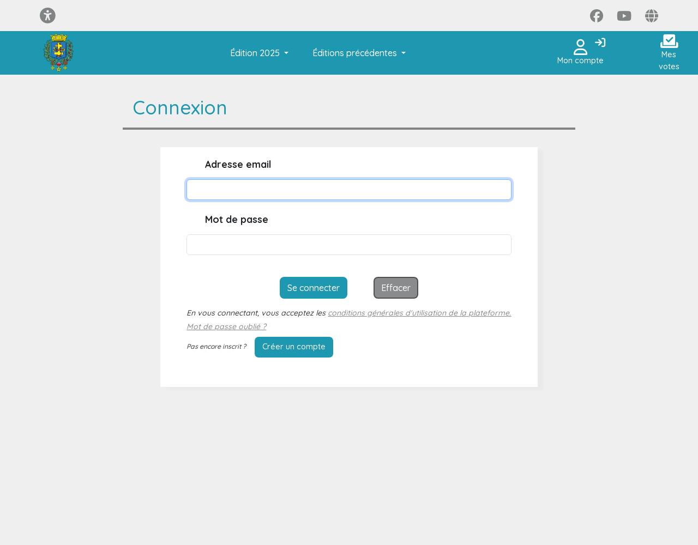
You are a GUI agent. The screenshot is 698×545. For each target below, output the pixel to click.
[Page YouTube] (624, 15)
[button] (257, 53)
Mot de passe (236, 219)
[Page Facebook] (596, 15)
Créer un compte (294, 347)
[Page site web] (651, 15)
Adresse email (238, 164)
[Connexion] (600, 43)
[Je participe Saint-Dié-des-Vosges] (58, 52)
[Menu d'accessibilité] (48, 15)
